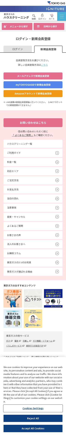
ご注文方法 (12, 180)
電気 (16, 340)
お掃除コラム (14, 253)
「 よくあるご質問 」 (23, 135)
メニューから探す (19, 26)
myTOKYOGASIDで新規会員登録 (33, 84)
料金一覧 (11, 162)
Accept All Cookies (33, 428)
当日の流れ (12, 198)
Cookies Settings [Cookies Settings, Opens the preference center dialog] (33, 408)
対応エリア (12, 171)
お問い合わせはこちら (33, 122)
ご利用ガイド (14, 152)
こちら (44, 64)
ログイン (17, 49)
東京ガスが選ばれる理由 (19, 271)
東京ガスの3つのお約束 (19, 262)
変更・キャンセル (16, 216)
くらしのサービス (14, 345)
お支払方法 (12, 189)
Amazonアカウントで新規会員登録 (33, 93)
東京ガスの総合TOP (34, 345)
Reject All (33, 418)
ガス (8, 340)
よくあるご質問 (15, 226)
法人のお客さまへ (16, 244)
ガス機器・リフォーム (42, 340)
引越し (26, 340)
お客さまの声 (14, 235)
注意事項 (11, 207)
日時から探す (50, 26)
